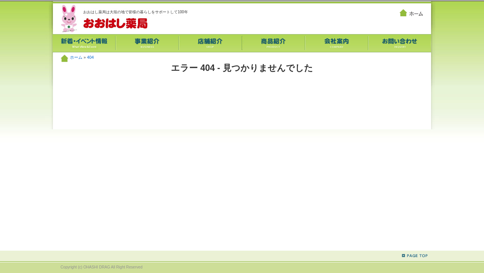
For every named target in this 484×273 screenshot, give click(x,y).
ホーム (76, 57)
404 (90, 57)
